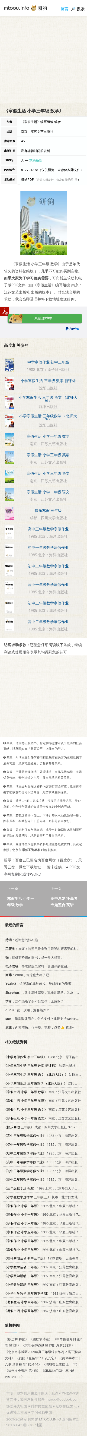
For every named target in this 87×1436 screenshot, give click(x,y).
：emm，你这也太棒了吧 (26, 975)
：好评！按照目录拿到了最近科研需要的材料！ (43, 948)
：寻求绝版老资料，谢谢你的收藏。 (37, 966)
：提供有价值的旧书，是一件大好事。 (34, 957)
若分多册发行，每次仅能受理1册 (57, 180)
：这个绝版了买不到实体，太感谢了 (34, 1001)
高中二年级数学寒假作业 (48, 621)
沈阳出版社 (39, 1065)
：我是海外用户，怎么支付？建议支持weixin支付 (43, 1018)
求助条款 (35, 160)
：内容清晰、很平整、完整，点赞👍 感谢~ (39, 1027)
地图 (38, 1425)
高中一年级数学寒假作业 (48, 584)
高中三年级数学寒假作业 (48, 529)
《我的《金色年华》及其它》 (37, 1358)
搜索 (81, 8)
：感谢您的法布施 (21, 940)
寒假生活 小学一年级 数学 (48, 436)
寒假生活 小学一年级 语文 (48, 492)
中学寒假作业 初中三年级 (48, 362)
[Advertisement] (43, 59)
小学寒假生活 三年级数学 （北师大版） (48, 417)
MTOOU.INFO (50, 1419)
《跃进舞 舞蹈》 (17, 1339)
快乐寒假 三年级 (48, 510)
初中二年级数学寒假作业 (48, 566)
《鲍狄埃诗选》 (40, 1339)
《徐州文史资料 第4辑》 (22, 1370)
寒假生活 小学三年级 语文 (48, 473)
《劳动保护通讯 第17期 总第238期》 (48, 1345)
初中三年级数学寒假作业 (48, 603)
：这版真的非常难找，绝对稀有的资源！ (39, 983)
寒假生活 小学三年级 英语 (48, 455)
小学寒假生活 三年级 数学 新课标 (48, 381)
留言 (64, 8)
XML (30, 1425)
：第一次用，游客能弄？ (26, 1010)
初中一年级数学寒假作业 (48, 547)
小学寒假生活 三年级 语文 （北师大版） (48, 399)
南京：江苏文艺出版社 (42, 1092)
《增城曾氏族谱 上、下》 (60, 1364)
